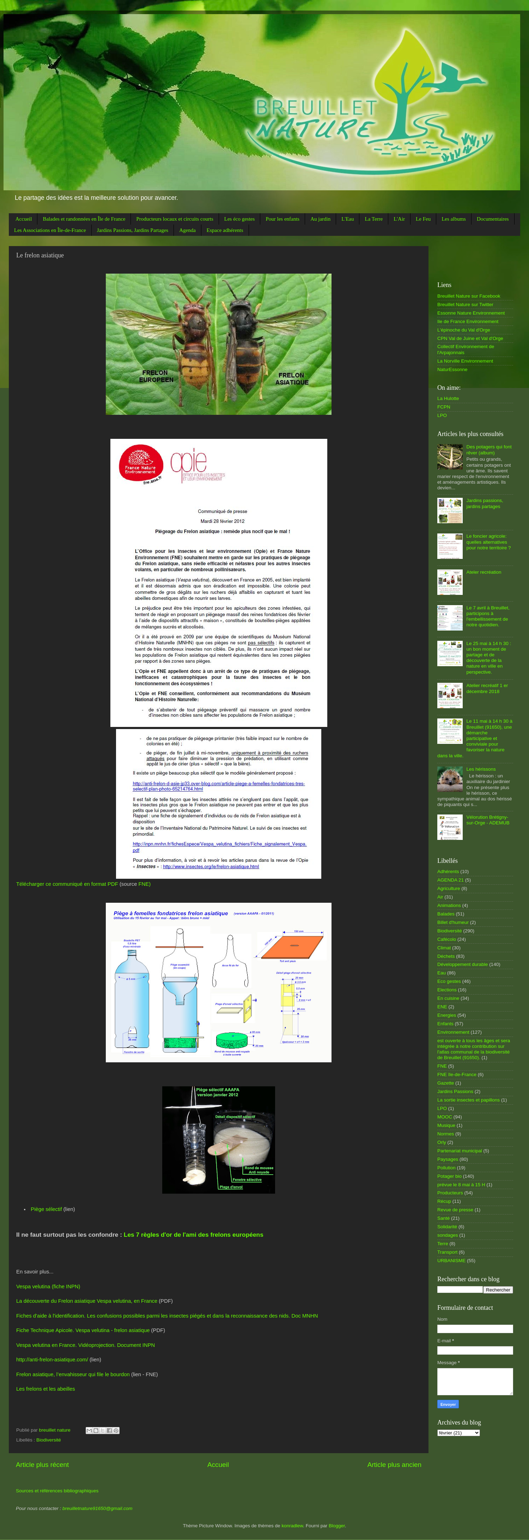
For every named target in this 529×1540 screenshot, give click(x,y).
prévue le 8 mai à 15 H (461, 1184)
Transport (447, 1252)
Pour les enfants (282, 219)
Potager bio (449, 1176)
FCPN (443, 407)
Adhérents (448, 871)
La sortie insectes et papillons (468, 1100)
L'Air (399, 219)
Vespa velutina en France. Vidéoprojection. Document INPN (85, 1345)
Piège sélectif (46, 1209)
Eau (441, 972)
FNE (442, 1066)
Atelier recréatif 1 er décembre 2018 (487, 688)
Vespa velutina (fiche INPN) (48, 1286)
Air (440, 897)
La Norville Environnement (465, 361)
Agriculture (448, 888)
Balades (446, 914)
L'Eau (347, 219)
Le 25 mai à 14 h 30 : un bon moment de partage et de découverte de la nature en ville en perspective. (488, 658)
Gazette (445, 1083)
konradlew (292, 1525)
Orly (441, 1142)
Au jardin (320, 219)
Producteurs (450, 1192)
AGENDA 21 (450, 880)
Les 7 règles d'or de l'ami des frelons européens (193, 1234)
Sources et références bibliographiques (57, 1490)
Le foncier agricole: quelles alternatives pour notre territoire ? (488, 541)
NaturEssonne (452, 369)
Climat (444, 947)
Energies (446, 1015)
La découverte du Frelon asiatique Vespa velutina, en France (86, 1301)
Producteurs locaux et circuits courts (174, 219)
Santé (443, 1218)
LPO (442, 415)
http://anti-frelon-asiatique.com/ (52, 1359)
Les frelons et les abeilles (45, 1389)
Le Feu (423, 219)
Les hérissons (480, 769)
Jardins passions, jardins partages (484, 503)
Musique (446, 1125)
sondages (447, 1235)
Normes (445, 1133)
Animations (449, 905)
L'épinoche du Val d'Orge (463, 330)
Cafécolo (446, 939)
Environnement (453, 1032)
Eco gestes (449, 981)
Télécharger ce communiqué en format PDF (67, 884)
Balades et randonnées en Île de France (84, 219)
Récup (444, 1201)
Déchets (446, 956)
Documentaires (493, 219)
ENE (442, 1006)
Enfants (445, 1023)
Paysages (447, 1159)
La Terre (374, 219)
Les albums (454, 219)
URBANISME (451, 1260)
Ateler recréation (483, 572)
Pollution (446, 1167)
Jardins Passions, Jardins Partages (133, 230)
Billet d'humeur (453, 922)
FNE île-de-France (456, 1074)
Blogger (337, 1525)
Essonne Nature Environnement (471, 313)
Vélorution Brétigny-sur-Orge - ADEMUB (487, 819)
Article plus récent (42, 1464)
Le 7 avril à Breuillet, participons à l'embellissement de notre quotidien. (487, 616)
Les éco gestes (239, 219)
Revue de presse (455, 1209)
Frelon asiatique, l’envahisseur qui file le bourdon (73, 1374)
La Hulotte (448, 398)
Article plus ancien (394, 1464)
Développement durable (462, 964)
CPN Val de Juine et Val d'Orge (470, 338)
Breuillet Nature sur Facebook (468, 296)
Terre (442, 1243)
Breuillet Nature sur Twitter (465, 304)
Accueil (24, 219)
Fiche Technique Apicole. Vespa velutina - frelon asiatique (83, 1330)
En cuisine (448, 998)
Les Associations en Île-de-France (50, 230)
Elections (447, 989)
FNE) (145, 884)
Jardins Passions (455, 1091)
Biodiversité (48, 1440)
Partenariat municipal (459, 1150)
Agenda (187, 230)
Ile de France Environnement (467, 321)
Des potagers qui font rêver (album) (488, 449)
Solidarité (447, 1226)
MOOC (444, 1117)
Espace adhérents (225, 230)
